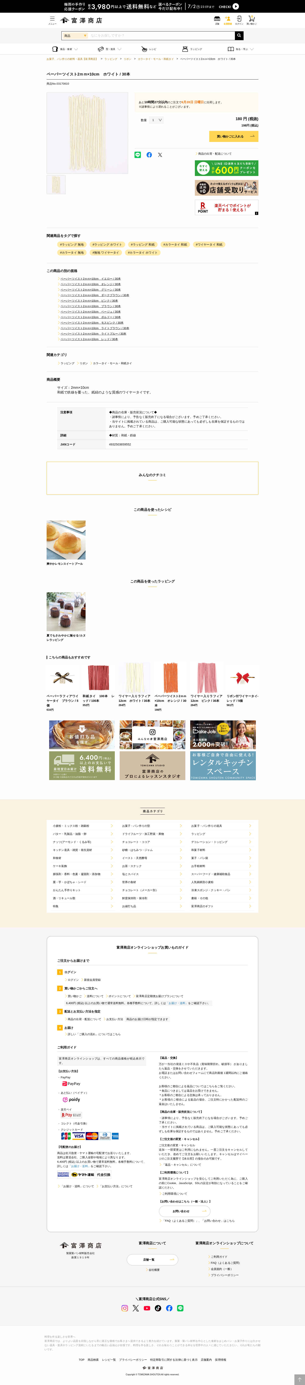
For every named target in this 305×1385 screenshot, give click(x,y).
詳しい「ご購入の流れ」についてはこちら (92, 1034)
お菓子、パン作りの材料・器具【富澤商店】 (72, 59)
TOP (82, 1359)
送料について (93, 996)
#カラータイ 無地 (72, 252)
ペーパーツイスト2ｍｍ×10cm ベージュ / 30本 (89, 311)
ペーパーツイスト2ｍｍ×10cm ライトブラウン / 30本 (93, 328)
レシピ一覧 (109, 1359)
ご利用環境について (173, 1193)
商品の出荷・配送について (213, 153)
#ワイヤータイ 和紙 (209, 244)
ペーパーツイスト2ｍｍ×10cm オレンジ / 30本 (89, 284)
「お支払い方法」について (114, 1186)
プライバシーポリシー (223, 1275)
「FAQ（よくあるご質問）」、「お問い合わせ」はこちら (197, 1220)
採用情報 (220, 1359)
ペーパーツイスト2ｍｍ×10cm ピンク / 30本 (87, 300)
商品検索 (93, 1359)
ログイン (71, 979)
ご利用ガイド (218, 1256)
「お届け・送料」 (177, 1003)
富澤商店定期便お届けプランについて (158, 996)
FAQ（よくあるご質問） (225, 1262)
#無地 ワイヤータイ (106, 252)
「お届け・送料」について (75, 1186)
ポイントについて (118, 996)
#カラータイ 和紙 (175, 244)
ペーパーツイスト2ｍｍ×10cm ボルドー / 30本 (89, 317)
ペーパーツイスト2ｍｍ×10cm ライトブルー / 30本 (91, 333)
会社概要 (152, 1269)
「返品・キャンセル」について (180, 1164)
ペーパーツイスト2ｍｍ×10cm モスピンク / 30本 (90, 322)
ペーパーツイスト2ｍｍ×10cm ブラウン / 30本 (89, 306)
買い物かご (73, 996)
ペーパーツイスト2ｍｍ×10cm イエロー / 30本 (89, 278)
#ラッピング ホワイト (107, 244)
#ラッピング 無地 (72, 244)
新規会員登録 (91, 979)
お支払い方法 (113, 1019)
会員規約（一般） (220, 1269)
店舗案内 (206, 1359)
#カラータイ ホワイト (142, 252)
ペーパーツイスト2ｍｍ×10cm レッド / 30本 (87, 339)
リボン (127, 59)
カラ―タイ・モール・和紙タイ (156, 59)
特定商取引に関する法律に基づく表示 (174, 1359)
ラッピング (110, 59)
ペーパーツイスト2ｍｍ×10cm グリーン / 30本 (89, 289)
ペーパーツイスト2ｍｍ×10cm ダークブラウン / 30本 (93, 295)
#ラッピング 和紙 (143, 244)
